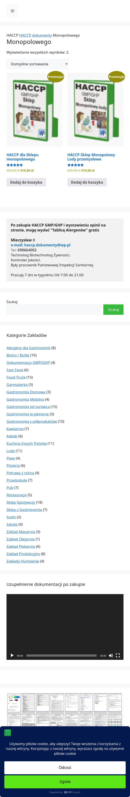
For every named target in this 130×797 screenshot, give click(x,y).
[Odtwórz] (12, 655)
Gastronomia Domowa (26, 391)
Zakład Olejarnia (20, 539)
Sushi (11, 516)
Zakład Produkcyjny (23, 553)
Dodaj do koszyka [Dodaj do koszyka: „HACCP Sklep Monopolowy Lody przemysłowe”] (87, 182)
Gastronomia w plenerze (27, 413)
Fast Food (14, 369)
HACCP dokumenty (35, 35)
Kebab (12, 436)
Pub (9, 487)
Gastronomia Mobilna (25, 399)
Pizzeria (13, 465)
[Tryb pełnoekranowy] (118, 655)
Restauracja (16, 494)
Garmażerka (17, 384)
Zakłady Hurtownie (22, 561)
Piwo (10, 458)
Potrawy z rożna (20, 472)
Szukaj (12, 301)
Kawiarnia (15, 428)
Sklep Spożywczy (20, 502)
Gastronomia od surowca (28, 406)
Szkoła (12, 524)
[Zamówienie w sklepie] (37, 64)
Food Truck (16, 377)
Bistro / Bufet (17, 355)
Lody (10, 450)
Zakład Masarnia (20, 531)
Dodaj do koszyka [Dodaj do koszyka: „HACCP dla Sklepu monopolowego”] (26, 182)
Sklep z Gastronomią (24, 509)
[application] (65, 627)
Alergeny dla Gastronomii (28, 347)
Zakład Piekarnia (20, 546)
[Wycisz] (111, 655)
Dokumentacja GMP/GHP (28, 362)
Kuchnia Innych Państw (26, 443)
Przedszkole (16, 480)
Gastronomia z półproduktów (31, 421)
